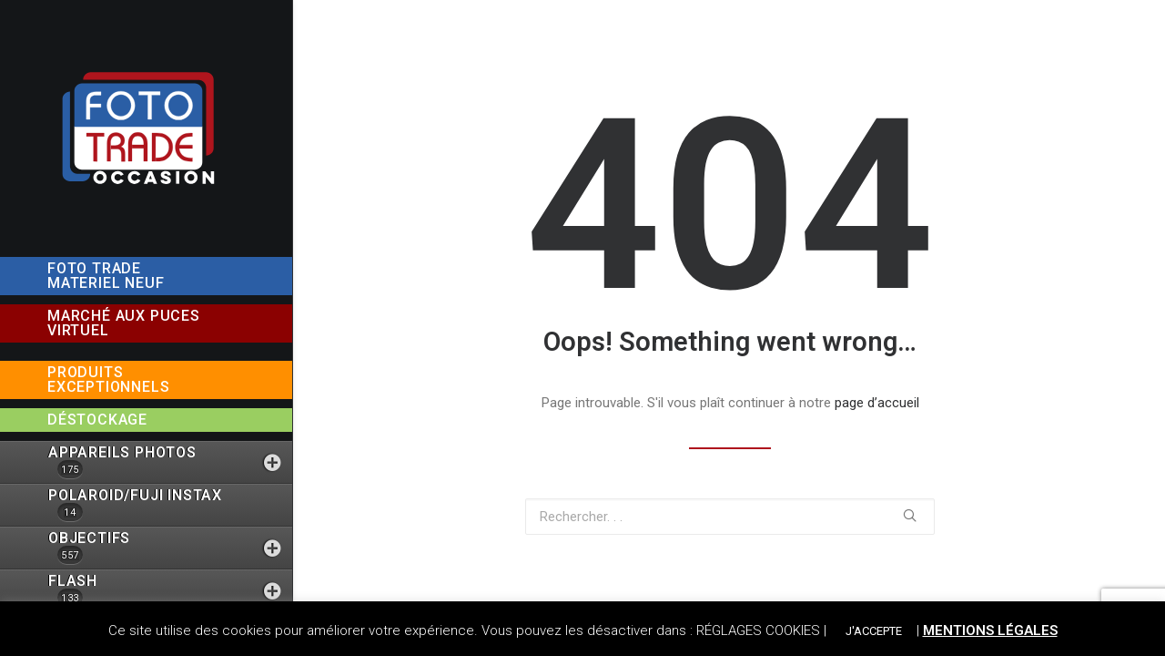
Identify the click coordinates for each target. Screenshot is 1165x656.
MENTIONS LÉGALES (990, 630)
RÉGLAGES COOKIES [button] (758, 630)
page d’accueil (877, 403)
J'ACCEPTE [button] (874, 631)
